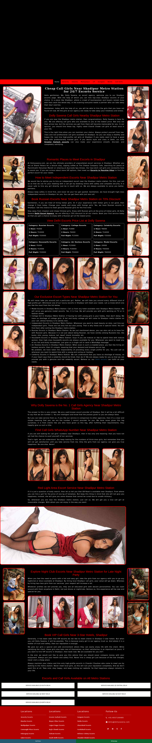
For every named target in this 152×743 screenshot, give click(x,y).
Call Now (38, 741)
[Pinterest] (113, 710)
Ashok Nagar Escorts (85, 727)
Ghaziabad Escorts (84, 706)
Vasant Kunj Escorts (28, 723)
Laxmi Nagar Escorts (56, 727)
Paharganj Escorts (27, 715)
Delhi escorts (101, 341)
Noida (110, 63)
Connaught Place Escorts (30, 711)
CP (94, 63)
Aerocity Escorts (27, 698)
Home (57, 63)
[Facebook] (121, 710)
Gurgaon (101, 63)
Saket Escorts (26, 719)
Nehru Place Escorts (28, 727)
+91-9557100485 (115, 699)
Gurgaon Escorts (83, 698)
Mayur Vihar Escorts (56, 702)
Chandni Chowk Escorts (86, 719)
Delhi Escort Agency (44, 195)
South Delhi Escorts (56, 719)
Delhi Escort (86, 736)
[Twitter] (108, 710)
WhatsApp (114, 741)
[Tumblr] (117, 710)
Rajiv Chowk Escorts (56, 711)
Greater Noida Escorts (85, 723)
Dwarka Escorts (26, 702)
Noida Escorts (82, 702)
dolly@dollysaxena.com (118, 703)
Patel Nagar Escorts (56, 723)
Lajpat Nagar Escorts (57, 706)
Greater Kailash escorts (56, 123)
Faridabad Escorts (84, 711)
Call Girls (119, 63)
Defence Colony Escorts (86, 715)
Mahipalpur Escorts (28, 706)
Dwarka (75, 63)
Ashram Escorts (54, 715)
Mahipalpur (85, 63)
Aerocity (65, 63)
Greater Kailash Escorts (58, 698)
